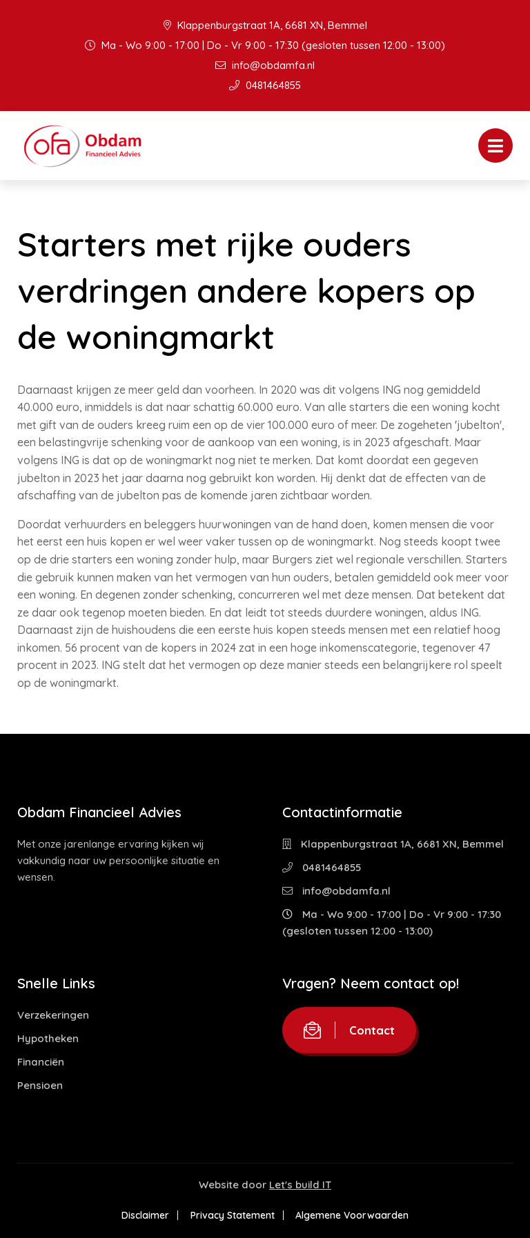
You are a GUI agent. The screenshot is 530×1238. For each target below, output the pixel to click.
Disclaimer (143, 1215)
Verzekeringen (53, 1014)
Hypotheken (48, 1038)
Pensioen (40, 1085)
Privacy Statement (232, 1215)
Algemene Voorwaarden (354, 1215)
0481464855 (265, 85)
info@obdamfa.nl (265, 65)
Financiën (40, 1061)
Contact (349, 1030)
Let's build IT (300, 1184)
